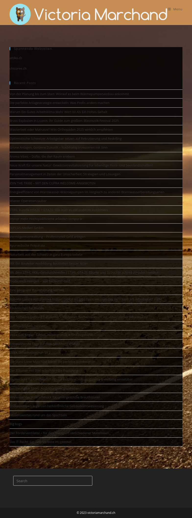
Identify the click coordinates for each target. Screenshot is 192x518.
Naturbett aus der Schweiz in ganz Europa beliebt (46, 254)
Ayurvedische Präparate (27, 245)
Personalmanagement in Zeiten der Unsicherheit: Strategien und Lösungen (65, 174)
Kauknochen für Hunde (27, 308)
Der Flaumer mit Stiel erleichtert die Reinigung (44, 370)
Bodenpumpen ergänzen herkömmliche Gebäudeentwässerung (57, 406)
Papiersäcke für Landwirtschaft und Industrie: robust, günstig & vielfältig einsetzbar (71, 379)
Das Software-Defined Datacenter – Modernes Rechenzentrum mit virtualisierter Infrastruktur (79, 317)
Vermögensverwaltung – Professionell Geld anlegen (47, 236)
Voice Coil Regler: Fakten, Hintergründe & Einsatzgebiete (51, 334)
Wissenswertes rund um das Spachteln (38, 415)
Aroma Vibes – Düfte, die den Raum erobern (42, 156)
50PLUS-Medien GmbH (26, 228)
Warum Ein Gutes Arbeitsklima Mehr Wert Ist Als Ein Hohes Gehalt (58, 112)
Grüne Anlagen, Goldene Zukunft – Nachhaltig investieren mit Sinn (59, 147)
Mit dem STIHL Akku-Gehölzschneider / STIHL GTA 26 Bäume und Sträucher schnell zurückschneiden (84, 272)
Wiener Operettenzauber (28, 201)
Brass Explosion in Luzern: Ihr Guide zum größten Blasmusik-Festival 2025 (64, 120)
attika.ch (16, 58)
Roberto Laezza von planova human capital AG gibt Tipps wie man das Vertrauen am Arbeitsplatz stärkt (86, 299)
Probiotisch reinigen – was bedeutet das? (40, 281)
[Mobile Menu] (175, 9)
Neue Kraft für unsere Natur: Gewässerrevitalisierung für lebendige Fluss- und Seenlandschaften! (81, 165)
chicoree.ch (18, 68)
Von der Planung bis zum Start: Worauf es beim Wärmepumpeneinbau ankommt (69, 94)
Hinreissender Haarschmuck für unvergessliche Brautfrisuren (55, 397)
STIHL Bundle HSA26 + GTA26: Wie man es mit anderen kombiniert (59, 210)
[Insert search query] (52, 481)
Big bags (16, 424)
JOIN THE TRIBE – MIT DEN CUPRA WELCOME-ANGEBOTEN (53, 183)
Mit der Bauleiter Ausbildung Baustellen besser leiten (49, 263)
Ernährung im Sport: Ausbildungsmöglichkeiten (44, 388)
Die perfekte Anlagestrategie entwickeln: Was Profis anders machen (59, 103)
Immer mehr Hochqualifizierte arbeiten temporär (46, 218)
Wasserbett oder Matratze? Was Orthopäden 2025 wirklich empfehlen (61, 129)
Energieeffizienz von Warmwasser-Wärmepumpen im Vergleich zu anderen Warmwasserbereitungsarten (87, 192)
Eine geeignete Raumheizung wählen (37, 290)
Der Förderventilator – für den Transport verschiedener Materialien (59, 433)
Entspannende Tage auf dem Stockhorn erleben (45, 343)
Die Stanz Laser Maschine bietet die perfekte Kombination (52, 361)
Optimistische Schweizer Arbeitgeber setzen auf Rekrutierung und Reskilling (66, 138)
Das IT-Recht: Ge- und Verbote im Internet (41, 442)
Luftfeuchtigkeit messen (27, 326)
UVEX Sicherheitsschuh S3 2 (30, 352)
